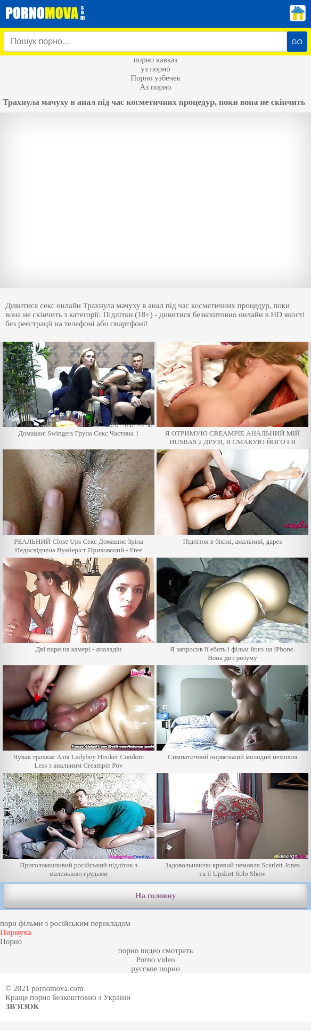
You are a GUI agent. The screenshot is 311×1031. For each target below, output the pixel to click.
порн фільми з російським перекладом (65, 923)
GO (296, 42)
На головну (155, 895)
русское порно (155, 968)
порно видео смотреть (155, 950)
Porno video (155, 959)
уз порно (155, 69)
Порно (11, 941)
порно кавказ (156, 59)
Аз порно (155, 87)
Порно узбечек (155, 78)
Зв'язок (22, 1006)
